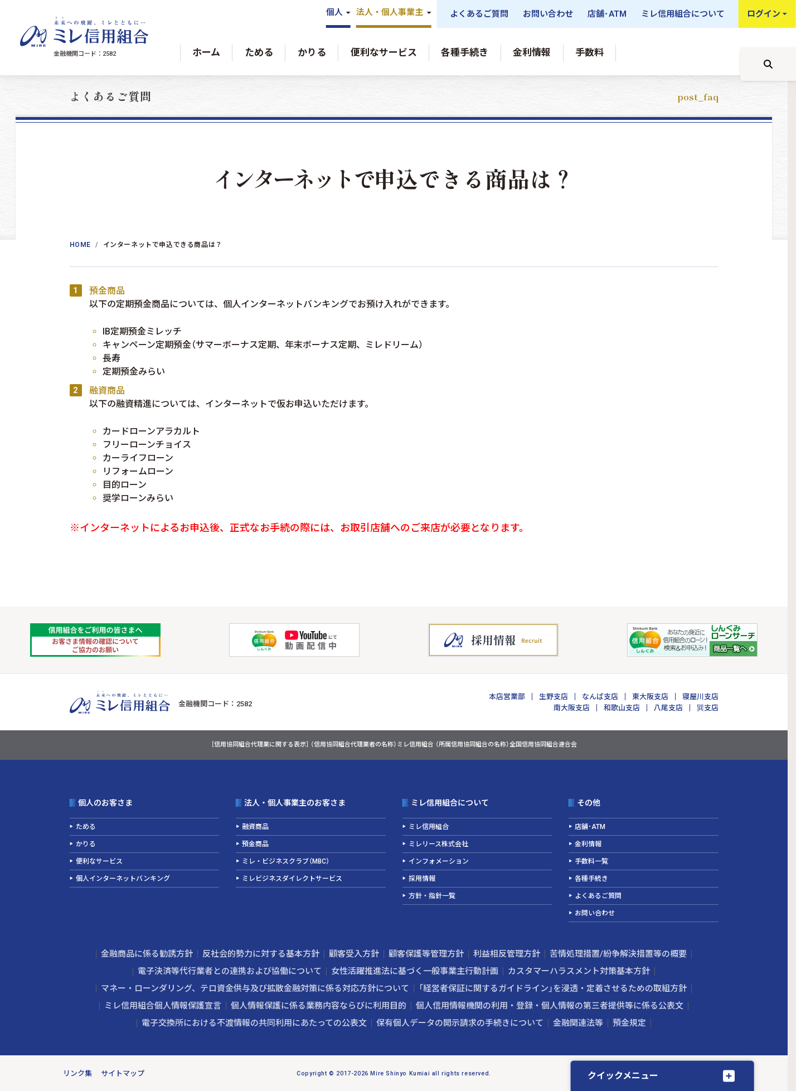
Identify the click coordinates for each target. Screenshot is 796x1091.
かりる (312, 52)
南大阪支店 (572, 707)
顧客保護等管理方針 (426, 954)
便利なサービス (384, 52)
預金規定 (629, 1023)
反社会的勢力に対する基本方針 (260, 954)
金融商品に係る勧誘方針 (147, 954)
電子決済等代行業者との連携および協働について (230, 971)
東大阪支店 (650, 696)
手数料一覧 (591, 861)
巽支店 (708, 707)
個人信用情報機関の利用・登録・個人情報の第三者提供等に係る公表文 (549, 1006)
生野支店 (553, 696)
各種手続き (464, 52)
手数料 (589, 52)
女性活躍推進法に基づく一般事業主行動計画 (414, 971)
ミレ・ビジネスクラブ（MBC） (285, 861)
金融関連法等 (578, 1023)
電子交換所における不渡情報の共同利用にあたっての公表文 (254, 1023)
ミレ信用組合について (683, 14)
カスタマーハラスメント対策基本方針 (579, 971)
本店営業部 (507, 696)
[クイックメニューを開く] (662, 1075)
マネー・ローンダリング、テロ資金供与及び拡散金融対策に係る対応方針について (255, 988)
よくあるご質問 (479, 14)
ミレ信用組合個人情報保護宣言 (162, 1006)
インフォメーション (439, 861)
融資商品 (255, 827)
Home (80, 245)
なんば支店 (600, 696)
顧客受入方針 (354, 954)
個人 (334, 12)
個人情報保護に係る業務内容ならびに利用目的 (318, 1006)
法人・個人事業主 (389, 12)
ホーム (206, 52)
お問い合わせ (548, 14)
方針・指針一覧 (432, 896)
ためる (259, 52)
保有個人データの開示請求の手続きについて (459, 1023)
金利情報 (532, 52)
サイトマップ (122, 1073)
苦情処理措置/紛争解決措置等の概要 (618, 954)
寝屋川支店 (700, 696)
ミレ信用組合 (429, 827)
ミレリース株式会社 (438, 844)
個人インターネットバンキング (123, 879)
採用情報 (422, 879)
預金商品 (255, 844)
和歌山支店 (622, 707)
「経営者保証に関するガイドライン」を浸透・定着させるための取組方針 (553, 988)
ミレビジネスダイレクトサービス (292, 879)
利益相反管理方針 (506, 954)
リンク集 (77, 1073)
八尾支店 (668, 707)
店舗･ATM (607, 14)
